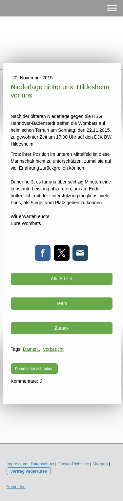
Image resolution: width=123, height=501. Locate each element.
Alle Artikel (61, 278)
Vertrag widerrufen (28, 471)
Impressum (17, 463)
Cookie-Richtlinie (73, 463)
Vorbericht (53, 349)
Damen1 (31, 349)
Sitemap (100, 463)
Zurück (61, 328)
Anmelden (16, 486)
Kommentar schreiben (34, 368)
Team (61, 303)
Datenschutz (42, 463)
